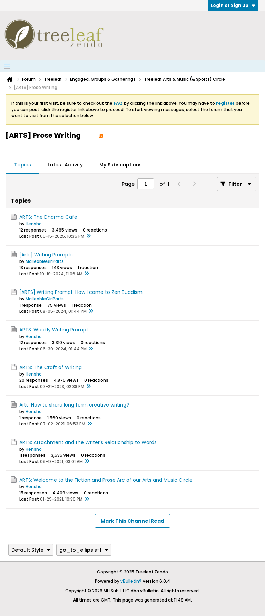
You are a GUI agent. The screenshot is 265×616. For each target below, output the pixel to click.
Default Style (30, 549)
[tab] (22, 165)
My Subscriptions (120, 164)
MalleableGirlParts (45, 261)
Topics (22, 164)
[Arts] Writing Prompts (46, 254)
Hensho (34, 224)
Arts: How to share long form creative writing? (74, 404)
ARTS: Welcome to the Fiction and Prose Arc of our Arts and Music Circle (106, 479)
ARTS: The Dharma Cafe (48, 217)
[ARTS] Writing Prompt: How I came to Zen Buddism (81, 292)
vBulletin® (130, 581)
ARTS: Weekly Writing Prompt (53, 329)
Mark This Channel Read (132, 520)
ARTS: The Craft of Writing (50, 367)
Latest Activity (65, 164)
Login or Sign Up (233, 5)
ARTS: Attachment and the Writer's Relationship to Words (88, 442)
